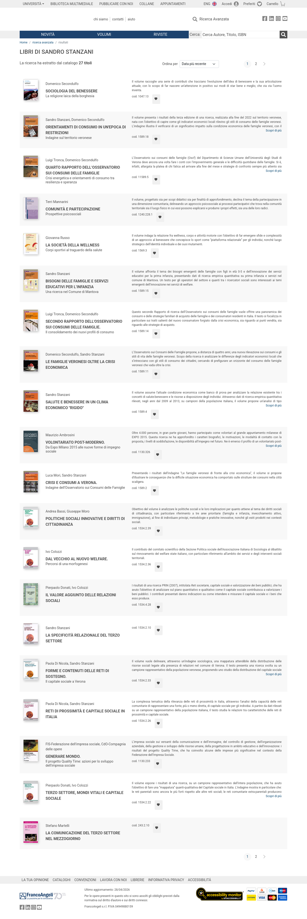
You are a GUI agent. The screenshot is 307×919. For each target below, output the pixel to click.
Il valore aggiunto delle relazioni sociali (81, 598)
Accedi (227, 4)
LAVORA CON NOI (113, 880)
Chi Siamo (101, 19)
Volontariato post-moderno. (75, 442)
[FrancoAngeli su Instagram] (278, 19)
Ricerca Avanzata (214, 19)
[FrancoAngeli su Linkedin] (271, 19)
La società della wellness (72, 245)
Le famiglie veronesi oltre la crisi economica (80, 364)
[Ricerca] (283, 34)
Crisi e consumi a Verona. (71, 482)
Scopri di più (274, 130)
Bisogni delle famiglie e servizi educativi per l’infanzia (77, 284)
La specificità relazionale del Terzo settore (83, 638)
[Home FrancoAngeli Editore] (51, 19)
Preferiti (249, 4)
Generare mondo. (63, 756)
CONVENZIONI (85, 880)
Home (23, 42)
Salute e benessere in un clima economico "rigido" (77, 405)
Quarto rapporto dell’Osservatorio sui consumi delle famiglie (83, 170)
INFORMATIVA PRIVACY (166, 880)
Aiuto (131, 19)
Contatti (118, 19)
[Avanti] (264, 64)
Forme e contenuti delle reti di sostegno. (77, 673)
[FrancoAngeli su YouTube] (285, 19)
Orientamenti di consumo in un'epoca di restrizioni (86, 130)
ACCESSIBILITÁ (199, 880)
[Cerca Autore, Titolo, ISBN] (240, 34)
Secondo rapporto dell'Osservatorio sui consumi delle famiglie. (84, 324)
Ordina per (170, 64)
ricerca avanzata (42, 42)
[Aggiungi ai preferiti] (156, 99)
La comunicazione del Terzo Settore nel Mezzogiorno (83, 836)
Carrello (272, 4)
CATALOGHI (62, 880)
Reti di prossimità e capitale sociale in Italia (85, 714)
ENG (207, 4)
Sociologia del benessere (71, 91)
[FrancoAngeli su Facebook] (264, 19)
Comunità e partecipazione (73, 209)
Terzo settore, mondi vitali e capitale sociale (85, 795)
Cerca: (195, 34)
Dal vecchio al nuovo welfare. (77, 559)
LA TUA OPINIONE (35, 880)
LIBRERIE (137, 880)
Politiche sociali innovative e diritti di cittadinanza (85, 521)
